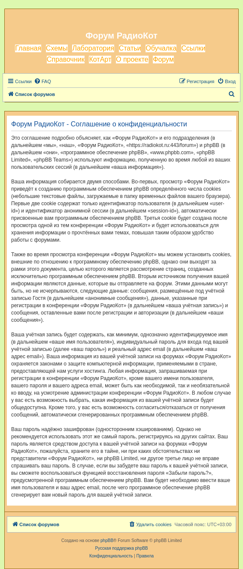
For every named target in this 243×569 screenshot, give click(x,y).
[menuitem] (42, 81)
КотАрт (100, 59)
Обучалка (161, 48)
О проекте (132, 59)
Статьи (130, 48)
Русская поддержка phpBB (121, 548)
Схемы (57, 48)
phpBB (106, 540)
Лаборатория (93, 48)
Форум (163, 59)
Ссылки (193, 48)
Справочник (66, 59)
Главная (28, 48)
